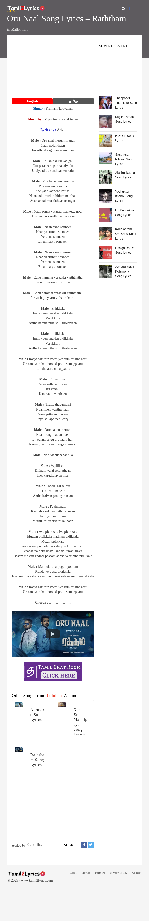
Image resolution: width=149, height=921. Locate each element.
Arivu (12, 11)
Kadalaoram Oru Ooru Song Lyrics (125, 233)
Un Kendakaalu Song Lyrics (125, 213)
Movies (86, 872)
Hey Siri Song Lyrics (124, 138)
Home (73, 872)
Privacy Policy (118, 872)
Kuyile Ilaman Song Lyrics (124, 119)
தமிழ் (73, 101)
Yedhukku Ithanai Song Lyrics (124, 196)
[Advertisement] (53, 67)
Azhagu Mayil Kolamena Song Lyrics (124, 271)
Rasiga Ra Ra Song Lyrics (125, 250)
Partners (100, 872)
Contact (136, 872)
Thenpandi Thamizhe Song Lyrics (126, 102)
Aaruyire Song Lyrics (37, 714)
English (32, 101)
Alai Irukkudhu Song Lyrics (125, 175)
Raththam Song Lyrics (37, 760)
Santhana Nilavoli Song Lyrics (124, 159)
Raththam (19, 29)
